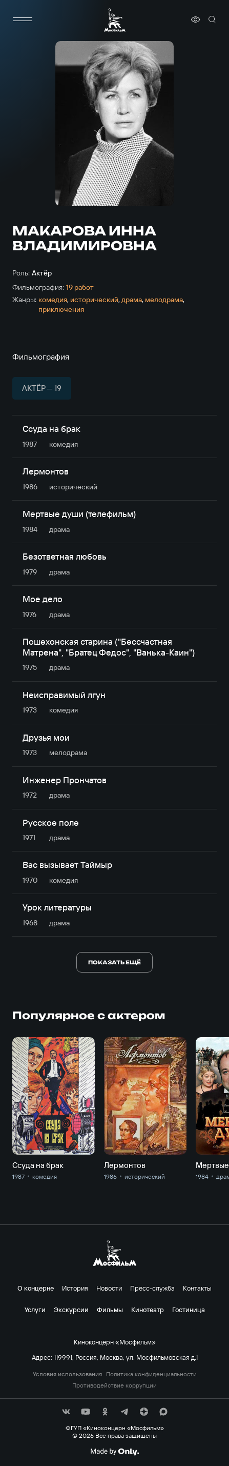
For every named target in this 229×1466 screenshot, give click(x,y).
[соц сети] (66, 1411)
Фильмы (110, 1309)
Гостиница (188, 1309)
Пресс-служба (152, 1288)
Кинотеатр (147, 1309)
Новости (109, 1288)
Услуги (35, 1309)
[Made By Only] (114, 1452)
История (75, 1288)
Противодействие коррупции (114, 1385)
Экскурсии (71, 1309)
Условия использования (67, 1374)
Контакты (197, 1288)
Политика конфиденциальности (151, 1374)
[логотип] (115, 20)
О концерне (35, 1288)
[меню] (22, 19)
